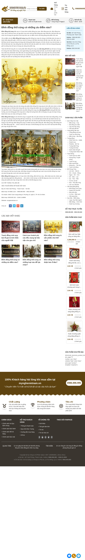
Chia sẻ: (3, 206)
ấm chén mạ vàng (32, 448)
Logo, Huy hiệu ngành (75, 200)
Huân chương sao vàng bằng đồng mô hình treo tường (74, 311)
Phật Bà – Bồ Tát (74, 144)
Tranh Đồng (70, 153)
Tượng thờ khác (73, 148)
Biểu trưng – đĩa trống (75, 136)
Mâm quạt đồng (73, 163)
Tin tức (41, 429)
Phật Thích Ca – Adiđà (75, 140)
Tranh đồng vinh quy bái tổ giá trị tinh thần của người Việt (9, 237)
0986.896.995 (74, 383)
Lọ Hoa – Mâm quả (74, 194)
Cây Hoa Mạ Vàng (74, 126)
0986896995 (78, 556)
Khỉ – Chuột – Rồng (75, 173)
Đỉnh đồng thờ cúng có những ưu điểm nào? (10, 261)
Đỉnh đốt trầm (73, 192)
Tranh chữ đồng (73, 167)
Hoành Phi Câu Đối (74, 190)
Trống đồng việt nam (73, 130)
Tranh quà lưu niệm (74, 155)
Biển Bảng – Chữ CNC (75, 202)
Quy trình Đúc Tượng (27, 429)
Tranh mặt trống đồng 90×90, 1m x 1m (74, 262)
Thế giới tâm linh (44, 426)
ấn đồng (74, 446)
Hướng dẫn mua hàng (27, 432)
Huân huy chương (74, 204)
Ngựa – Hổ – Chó (74, 175)
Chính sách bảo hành (9, 428)
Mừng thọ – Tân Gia (75, 165)
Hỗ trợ (23, 435)
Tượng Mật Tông (74, 146)
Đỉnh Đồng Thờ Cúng (75, 188)
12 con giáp (17, 446)
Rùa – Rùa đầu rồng (75, 182)
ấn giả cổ (73, 448)
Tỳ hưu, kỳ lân (73, 180)
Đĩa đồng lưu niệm (74, 124)
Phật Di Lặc (72, 142)
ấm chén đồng (22, 448)
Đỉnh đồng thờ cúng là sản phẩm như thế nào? (53, 237)
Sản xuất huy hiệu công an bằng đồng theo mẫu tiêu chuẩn (74, 235)
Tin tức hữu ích (44, 432)
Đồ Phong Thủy (71, 169)
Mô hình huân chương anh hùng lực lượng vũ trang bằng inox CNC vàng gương (74, 286)
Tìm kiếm (42, 8)
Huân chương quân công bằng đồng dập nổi (74, 335)
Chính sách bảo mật (8, 437)
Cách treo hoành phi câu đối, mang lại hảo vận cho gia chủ (31, 237)
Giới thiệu (42, 423)
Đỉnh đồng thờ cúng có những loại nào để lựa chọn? (32, 262)
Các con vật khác (74, 184)
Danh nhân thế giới (74, 150)
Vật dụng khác (73, 196)
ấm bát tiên (24, 446)
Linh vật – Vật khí (74, 171)
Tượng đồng (70, 138)
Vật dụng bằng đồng (73, 186)
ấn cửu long (67, 446)
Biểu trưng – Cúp (74, 123)
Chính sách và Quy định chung (8, 424)
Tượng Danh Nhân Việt (75, 151)
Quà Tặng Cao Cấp (72, 121)
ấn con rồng (60, 446)
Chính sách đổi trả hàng (8, 433)
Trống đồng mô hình (75, 132)
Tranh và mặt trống (74, 134)
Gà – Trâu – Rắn (74, 178)
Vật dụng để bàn (74, 128)
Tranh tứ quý (73, 161)
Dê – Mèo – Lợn (73, 177)
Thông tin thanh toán (27, 426)
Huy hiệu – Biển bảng (73, 198)
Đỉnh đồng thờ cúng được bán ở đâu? (52, 261)
